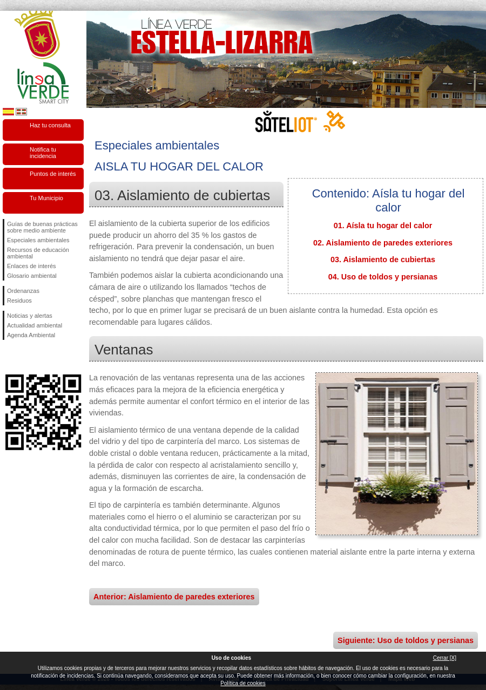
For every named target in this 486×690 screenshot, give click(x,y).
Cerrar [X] (444, 658)
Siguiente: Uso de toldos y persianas (406, 640)
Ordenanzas (23, 291)
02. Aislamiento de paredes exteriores (383, 242)
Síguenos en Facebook (9, 357)
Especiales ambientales (38, 240)
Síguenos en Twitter (27, 357)
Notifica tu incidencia (43, 152)
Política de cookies (242, 683)
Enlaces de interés (31, 266)
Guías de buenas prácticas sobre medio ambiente (42, 227)
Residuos (19, 300)
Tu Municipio (46, 198)
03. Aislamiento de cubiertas (382, 259)
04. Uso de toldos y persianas (382, 276)
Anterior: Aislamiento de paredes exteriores (174, 596)
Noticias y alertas (29, 315)
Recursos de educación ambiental (38, 253)
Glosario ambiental (32, 275)
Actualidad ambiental (34, 325)
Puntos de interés (53, 173)
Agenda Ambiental (31, 335)
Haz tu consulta (50, 125)
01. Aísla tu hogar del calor (383, 225)
